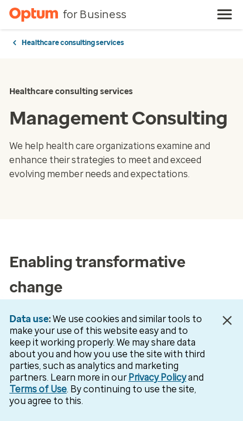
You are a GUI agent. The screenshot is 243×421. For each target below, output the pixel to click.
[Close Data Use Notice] (227, 320)
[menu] (225, 14)
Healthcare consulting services (73, 43)
